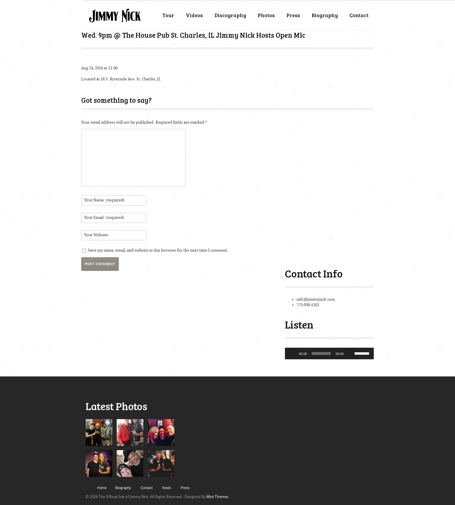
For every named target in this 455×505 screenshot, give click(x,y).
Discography (230, 15)
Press (293, 15)
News (166, 488)
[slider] (321, 353)
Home (101, 488)
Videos (194, 15)
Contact (359, 15)
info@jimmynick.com (316, 299)
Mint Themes (217, 497)
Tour (168, 15)
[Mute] (350, 353)
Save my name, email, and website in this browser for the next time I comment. (158, 250)
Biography (325, 15)
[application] (329, 353)
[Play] (292, 353)
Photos (266, 15)
